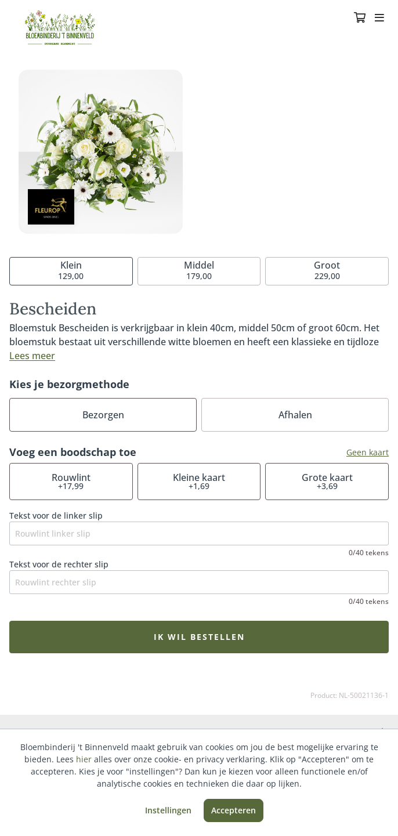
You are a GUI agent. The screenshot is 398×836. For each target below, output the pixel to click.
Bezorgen (103, 414)
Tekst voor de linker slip (56, 515)
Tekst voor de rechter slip (58, 564)
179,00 (199, 270)
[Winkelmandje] (359, 18)
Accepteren (233, 810)
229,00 (327, 270)
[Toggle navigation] (379, 18)
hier (84, 759)
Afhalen (295, 414)
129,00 (71, 270)
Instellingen (168, 810)
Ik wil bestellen (199, 636)
